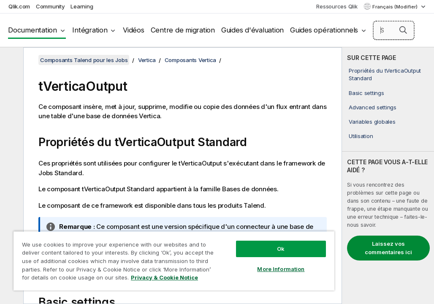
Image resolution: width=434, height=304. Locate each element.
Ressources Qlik (336, 6)
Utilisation (361, 136)
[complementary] (388, 175)
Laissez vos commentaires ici (388, 247)
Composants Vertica (191, 60)
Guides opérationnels (324, 30)
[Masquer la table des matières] (10, 60)
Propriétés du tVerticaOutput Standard (385, 74)
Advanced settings (372, 107)
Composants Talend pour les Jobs (83, 60)
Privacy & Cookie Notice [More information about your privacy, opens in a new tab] (81, 279)
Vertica (147, 60)
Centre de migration (183, 30)
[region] (139, 253)
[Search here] (394, 30)
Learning (82, 6)
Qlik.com (19, 6)
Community (50, 6)
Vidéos (133, 30)
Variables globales (372, 121)
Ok (222, 234)
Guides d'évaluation (252, 30)
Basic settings (366, 93)
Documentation (32, 30)
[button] (403, 30)
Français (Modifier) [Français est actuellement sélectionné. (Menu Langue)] (395, 7)
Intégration (89, 30)
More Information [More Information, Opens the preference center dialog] (222, 254)
